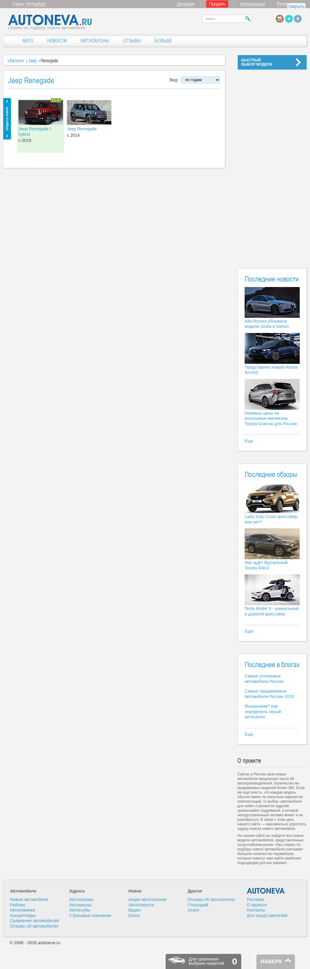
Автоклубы (80, 910)
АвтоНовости (141, 904)
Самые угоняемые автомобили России (264, 679)
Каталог (17, 60)
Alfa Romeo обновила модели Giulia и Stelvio (267, 324)
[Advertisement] (272, 165)
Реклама (255, 899)
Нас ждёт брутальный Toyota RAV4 (266, 565)
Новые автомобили (29, 899)
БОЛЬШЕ (163, 40)
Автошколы (80, 904)
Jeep (32, 60)
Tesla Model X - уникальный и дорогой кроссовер (271, 611)
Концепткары (23, 915)
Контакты (256, 910)
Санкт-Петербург (29, 4)
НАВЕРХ (271, 961)
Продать (217, 4)
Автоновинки (22, 910)
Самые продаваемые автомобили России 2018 (269, 694)
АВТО (27, 40)
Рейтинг (17, 904)
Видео (134, 910)
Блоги (134, 915)
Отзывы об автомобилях (34, 926)
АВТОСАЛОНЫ (95, 40)
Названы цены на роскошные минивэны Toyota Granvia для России (271, 418)
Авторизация (252, 4)
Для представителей (267, 915)
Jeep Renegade (82, 128)
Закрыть (296, 6)
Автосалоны (81, 899)
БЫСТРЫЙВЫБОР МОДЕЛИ (256, 62)
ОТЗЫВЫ (132, 40)
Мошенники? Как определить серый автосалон (263, 711)
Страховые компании (90, 915)
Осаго (193, 910)
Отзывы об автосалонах (211, 899)
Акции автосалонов (147, 899)
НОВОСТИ (57, 40)
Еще (249, 441)
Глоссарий (198, 904)
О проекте (257, 904)
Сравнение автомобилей (34, 920)
